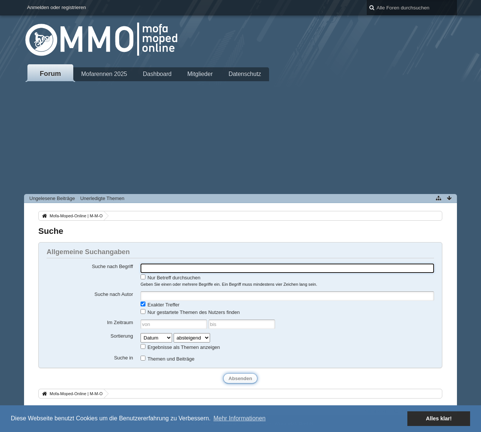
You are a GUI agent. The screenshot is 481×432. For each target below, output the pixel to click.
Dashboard (157, 74)
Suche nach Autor (113, 294)
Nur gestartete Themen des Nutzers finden (190, 312)
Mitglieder (200, 74)
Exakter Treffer (160, 305)
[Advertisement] (240, 137)
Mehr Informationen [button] (239, 418)
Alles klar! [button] (439, 418)
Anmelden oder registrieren (56, 7)
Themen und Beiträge (167, 359)
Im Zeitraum (120, 322)
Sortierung (121, 336)
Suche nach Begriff (112, 266)
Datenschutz (244, 74)
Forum (50, 73)
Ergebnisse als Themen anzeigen (180, 347)
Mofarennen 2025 (104, 74)
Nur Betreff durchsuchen (170, 277)
